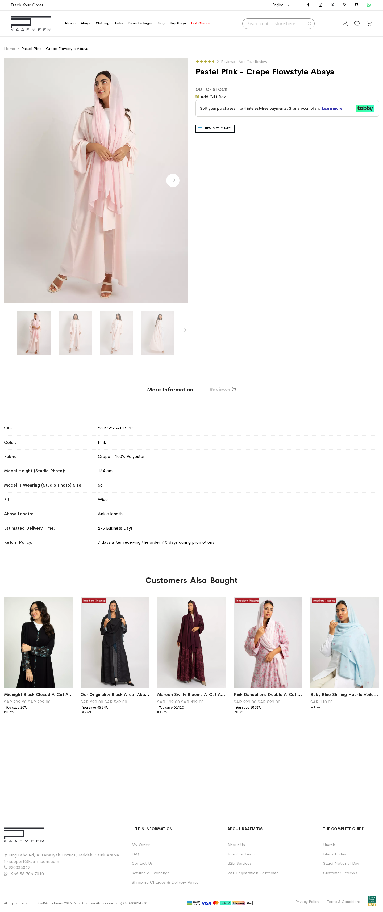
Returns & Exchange (151, 872)
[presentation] (173, 180)
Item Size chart (217, 128)
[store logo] (31, 23)
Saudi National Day (341, 863)
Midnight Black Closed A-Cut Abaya (41, 694)
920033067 (19, 867)
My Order (140, 844)
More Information (170, 389)
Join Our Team (241, 853)
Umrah (329, 844)
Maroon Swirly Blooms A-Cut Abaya (193, 694)
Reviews (222, 389)
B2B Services (239, 863)
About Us (236, 844)
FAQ (135, 853)
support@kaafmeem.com (34, 861)
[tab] (170, 389)
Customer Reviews (340, 872)
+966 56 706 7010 (26, 874)
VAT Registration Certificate (253, 872)
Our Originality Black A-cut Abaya (115, 694)
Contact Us (142, 863)
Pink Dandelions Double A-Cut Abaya (272, 694)
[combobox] (278, 23)
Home (9, 48)
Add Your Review (253, 61)
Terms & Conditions (343, 901)
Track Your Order (27, 5)
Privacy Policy (307, 901)
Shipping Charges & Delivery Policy (165, 882)
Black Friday (334, 853)
